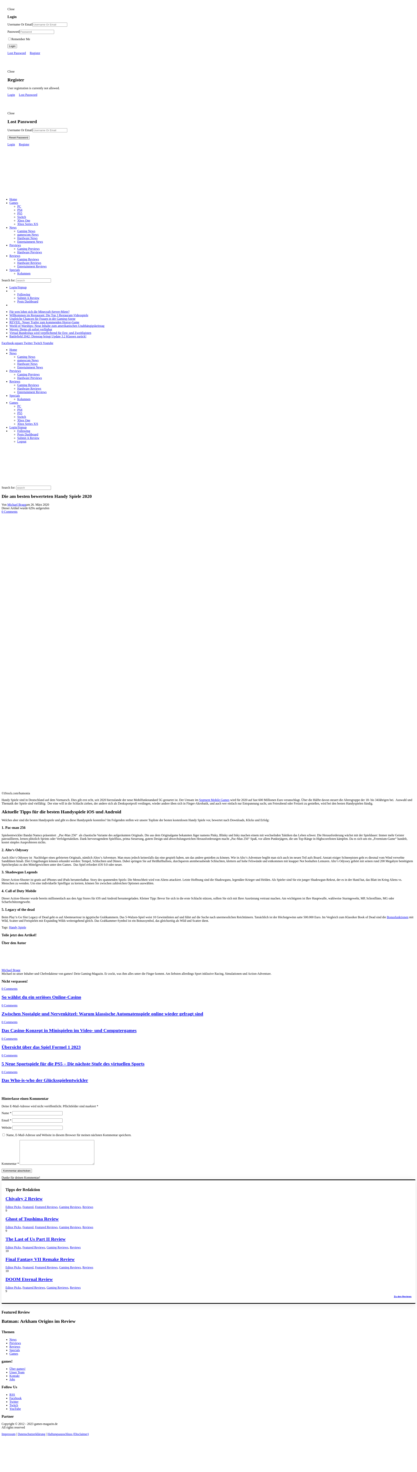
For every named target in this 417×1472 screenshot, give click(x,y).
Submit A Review (28, 298)
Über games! (17, 1373)
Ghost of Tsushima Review (32, 1223)
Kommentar (10, 1168)
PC (19, 206)
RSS (12, 1399)
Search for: (8, 280)
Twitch (13, 1410)
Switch (21, 217)
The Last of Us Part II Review (35, 1243)
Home (13, 199)
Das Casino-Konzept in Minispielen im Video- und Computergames (69, 1030)
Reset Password (18, 137)
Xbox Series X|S (27, 224)
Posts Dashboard (27, 301)
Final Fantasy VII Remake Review (40, 1264)
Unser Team (17, 1377)
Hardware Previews (29, 252)
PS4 (19, 210)
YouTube (15, 1413)
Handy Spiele (17, 927)
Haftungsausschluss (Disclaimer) (68, 1438)
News (12, 227)
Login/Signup (18, 287)
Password (13, 31)
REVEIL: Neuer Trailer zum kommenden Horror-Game (44, 322)
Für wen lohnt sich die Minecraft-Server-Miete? (39, 311)
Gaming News (26, 231)
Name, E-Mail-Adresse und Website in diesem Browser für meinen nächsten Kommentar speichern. (69, 1135)
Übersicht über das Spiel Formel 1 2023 (41, 1047)
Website (7, 1127)
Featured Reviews (46, 1211)
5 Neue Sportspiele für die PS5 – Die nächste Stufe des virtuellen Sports (73, 1063)
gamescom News (28, 234)
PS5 (19, 213)
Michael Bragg (16, 504)
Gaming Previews (28, 248)
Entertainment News (30, 241)
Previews (15, 245)
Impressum (8, 1438)
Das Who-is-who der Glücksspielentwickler (45, 1080)
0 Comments (9, 511)
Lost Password (16, 53)
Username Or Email (20, 24)
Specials (14, 270)
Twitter (13, 1406)
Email (6, 1120)
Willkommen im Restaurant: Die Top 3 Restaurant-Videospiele (48, 315)
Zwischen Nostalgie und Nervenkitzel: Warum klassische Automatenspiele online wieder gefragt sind (102, 1013)
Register (35, 53)
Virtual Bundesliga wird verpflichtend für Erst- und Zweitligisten (50, 333)
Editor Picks (13, 1211)
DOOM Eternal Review (29, 1284)
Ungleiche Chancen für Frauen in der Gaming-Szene (42, 318)
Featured (28, 1211)
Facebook (15, 1403)
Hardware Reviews (29, 263)
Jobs (12, 1384)
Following (23, 294)
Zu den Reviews (403, 1301)
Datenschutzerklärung (31, 1438)
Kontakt (14, 1380)
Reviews (14, 255)
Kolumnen (24, 273)
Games (13, 203)
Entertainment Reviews (32, 266)
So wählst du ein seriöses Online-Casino (41, 997)
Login (12, 46)
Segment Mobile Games (214, 800)
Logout (21, 441)
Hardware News (27, 238)
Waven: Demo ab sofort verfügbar (30, 329)
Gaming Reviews (28, 259)
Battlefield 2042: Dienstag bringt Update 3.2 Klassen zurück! (47, 336)
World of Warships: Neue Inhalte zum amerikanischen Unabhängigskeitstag (56, 325)
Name (6, 1113)
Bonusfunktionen (397, 917)
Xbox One (23, 220)
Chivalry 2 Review (24, 1203)
